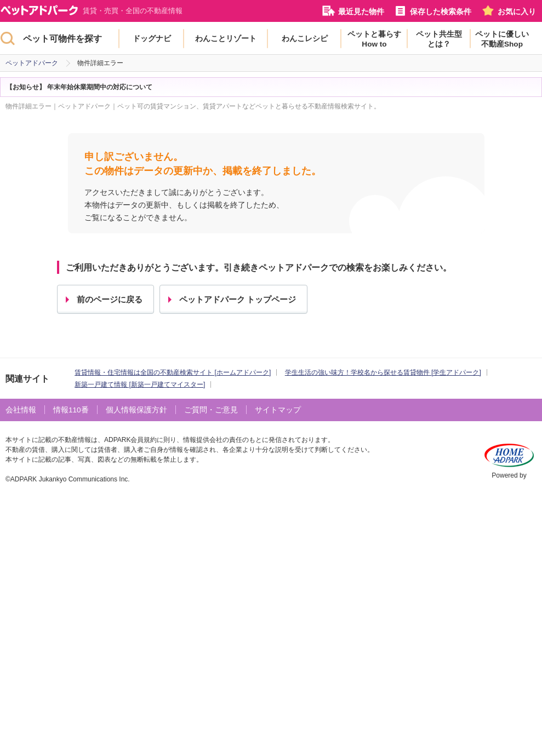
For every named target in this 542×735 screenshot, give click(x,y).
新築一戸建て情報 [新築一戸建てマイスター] (140, 384)
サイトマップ (278, 410)
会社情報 (20, 410)
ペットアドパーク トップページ (237, 299)
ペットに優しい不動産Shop (502, 39)
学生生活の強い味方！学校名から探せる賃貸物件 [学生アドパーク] (383, 372)
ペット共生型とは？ (439, 39)
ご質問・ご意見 (211, 410)
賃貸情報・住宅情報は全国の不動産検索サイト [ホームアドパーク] (173, 372)
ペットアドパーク (31, 63)
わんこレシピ (305, 39)
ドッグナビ (152, 39)
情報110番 (71, 410)
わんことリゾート (225, 39)
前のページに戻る (109, 299)
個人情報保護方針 (136, 410)
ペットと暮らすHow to (374, 39)
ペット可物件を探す (62, 38)
